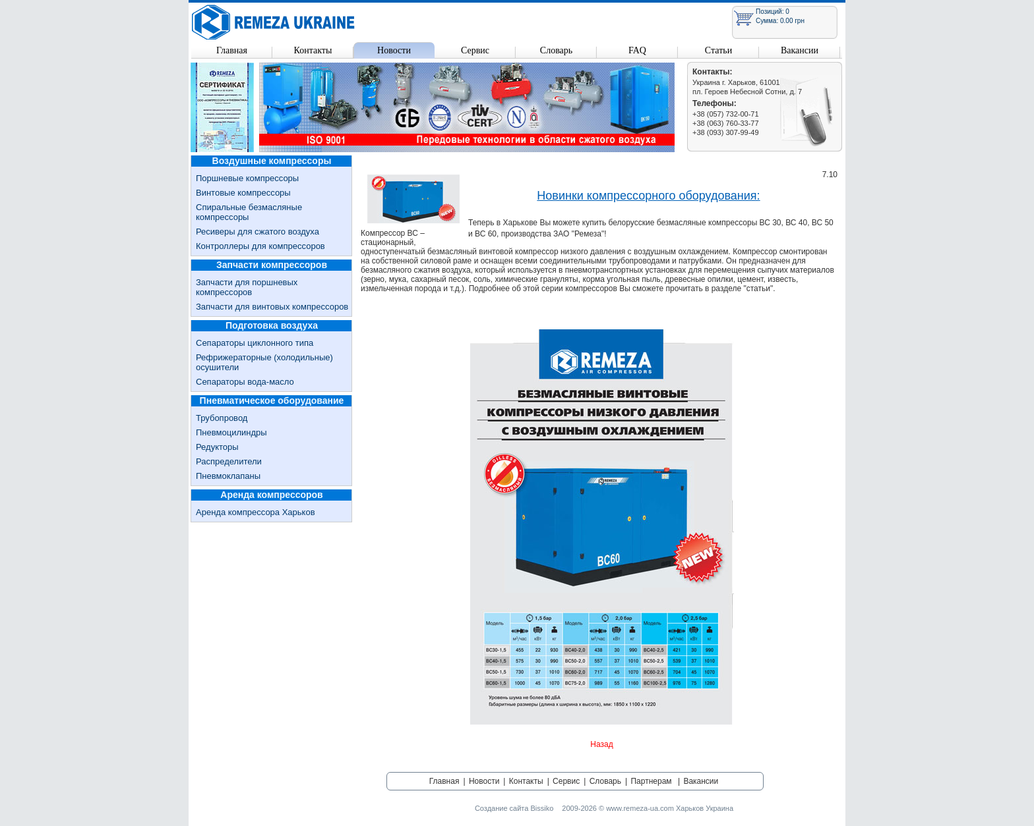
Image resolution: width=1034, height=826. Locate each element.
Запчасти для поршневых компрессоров (246, 287)
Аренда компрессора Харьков (255, 512)
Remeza (273, 22)
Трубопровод (221, 418)
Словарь (556, 50)
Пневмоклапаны (228, 476)
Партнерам (650, 781)
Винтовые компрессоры (243, 193)
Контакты (313, 50)
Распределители (229, 461)
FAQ (637, 50)
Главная (231, 50)
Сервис (475, 50)
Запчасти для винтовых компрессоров (272, 307)
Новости (394, 50)
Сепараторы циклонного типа (254, 343)
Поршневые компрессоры (247, 178)
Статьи (718, 50)
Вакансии (799, 50)
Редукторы (217, 447)
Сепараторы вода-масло (245, 382)
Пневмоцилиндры (231, 432)
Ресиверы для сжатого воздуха (257, 231)
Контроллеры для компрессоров (260, 246)
